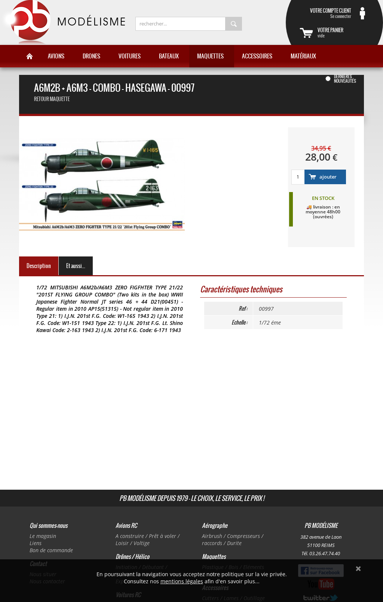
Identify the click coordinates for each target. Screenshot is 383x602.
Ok (358, 568)
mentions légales (181, 581)
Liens (36, 543)
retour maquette (52, 99)
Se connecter (325, 13)
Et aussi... (75, 266)
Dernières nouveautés (345, 78)
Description (39, 266)
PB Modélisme (62, 22)
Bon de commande (51, 550)
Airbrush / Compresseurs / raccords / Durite (232, 539)
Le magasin (43, 535)
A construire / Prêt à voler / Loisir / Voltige (148, 539)
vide (343, 33)
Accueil (29, 56)
